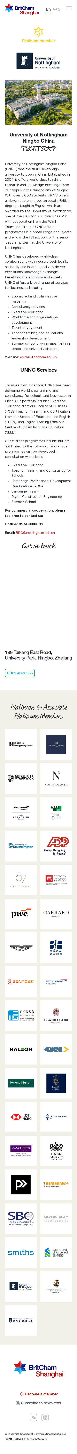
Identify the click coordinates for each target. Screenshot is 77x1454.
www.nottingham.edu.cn (38, 357)
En (48, 9)
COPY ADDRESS (20, 673)
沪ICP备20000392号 (35, 1438)
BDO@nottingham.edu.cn (35, 533)
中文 (57, 9)
